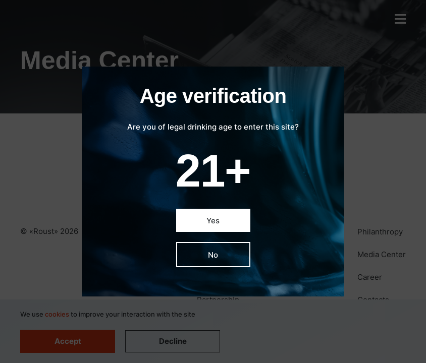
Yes (213, 220)
